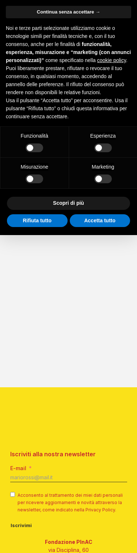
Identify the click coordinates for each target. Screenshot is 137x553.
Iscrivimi (21, 486)
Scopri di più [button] (68, 203)
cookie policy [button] (111, 60)
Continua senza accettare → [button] (68, 12)
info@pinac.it (68, 544)
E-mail (18, 429)
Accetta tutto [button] (99, 220)
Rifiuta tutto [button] (37, 220)
